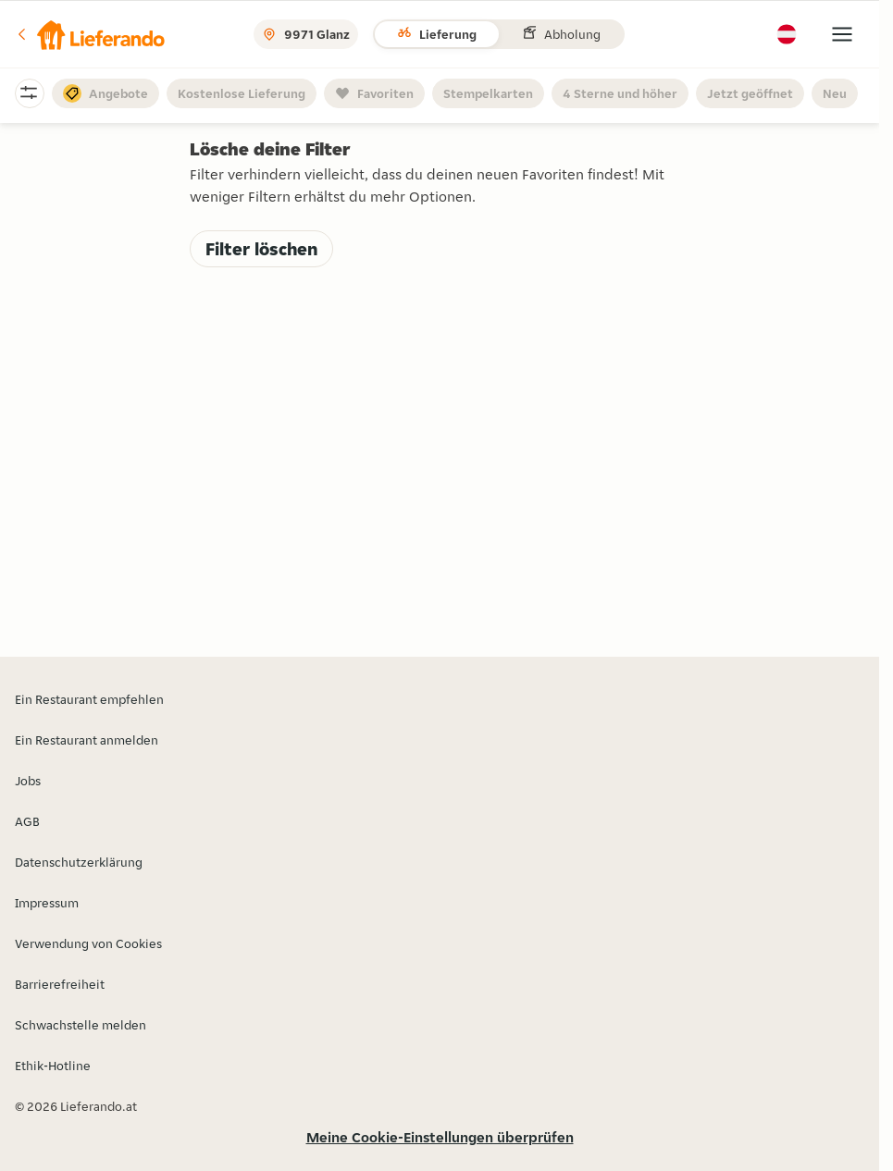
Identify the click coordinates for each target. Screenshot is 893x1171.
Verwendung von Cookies (88, 943)
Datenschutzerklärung (79, 862)
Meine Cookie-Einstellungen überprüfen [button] (440, 1137)
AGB (27, 821)
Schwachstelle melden (80, 1025)
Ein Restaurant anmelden (86, 740)
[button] (90, 34)
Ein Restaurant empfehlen (89, 699)
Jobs (28, 780)
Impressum (47, 902)
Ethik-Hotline (53, 1065)
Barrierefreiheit (60, 984)
